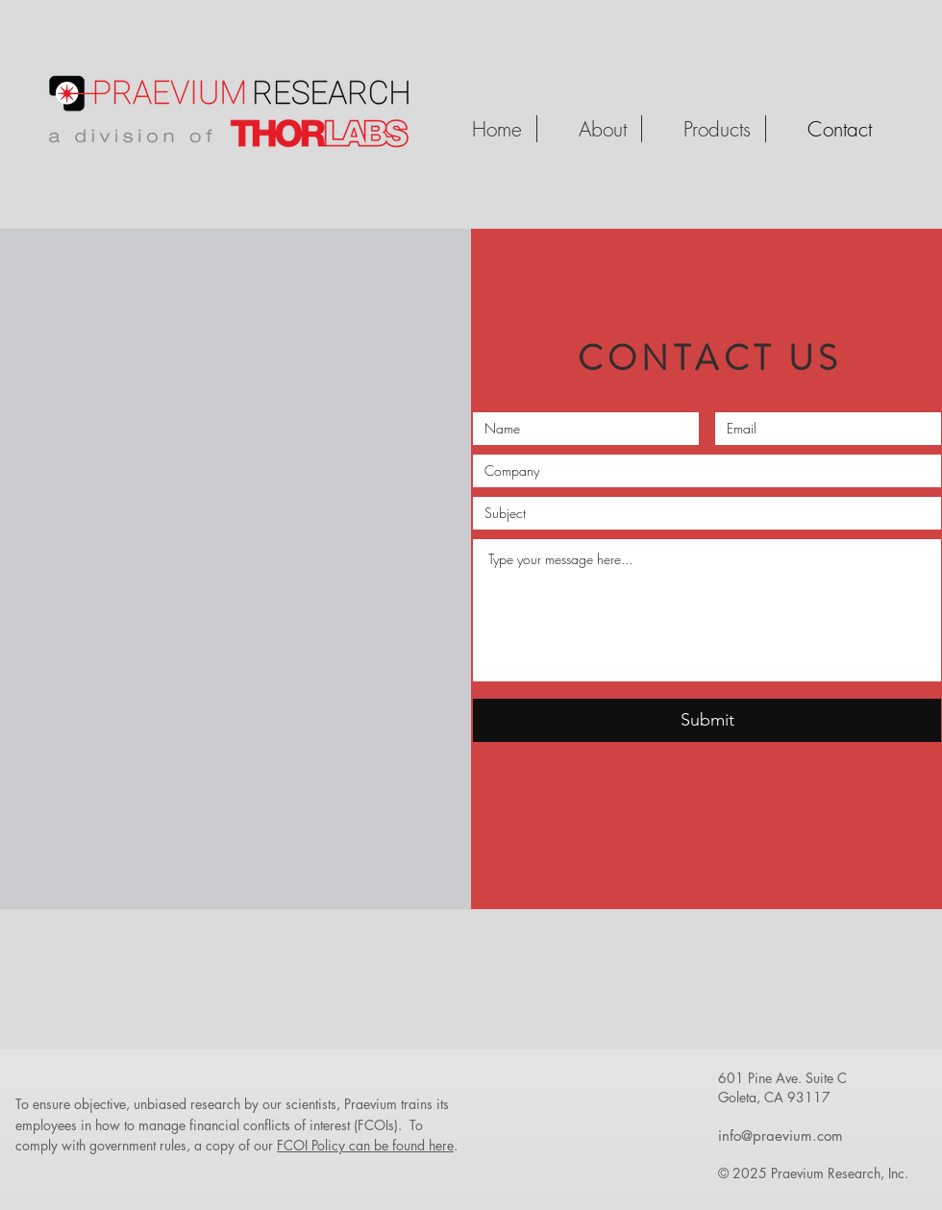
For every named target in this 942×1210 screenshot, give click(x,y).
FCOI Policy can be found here (365, 1145)
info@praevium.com (780, 1135)
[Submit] (707, 720)
